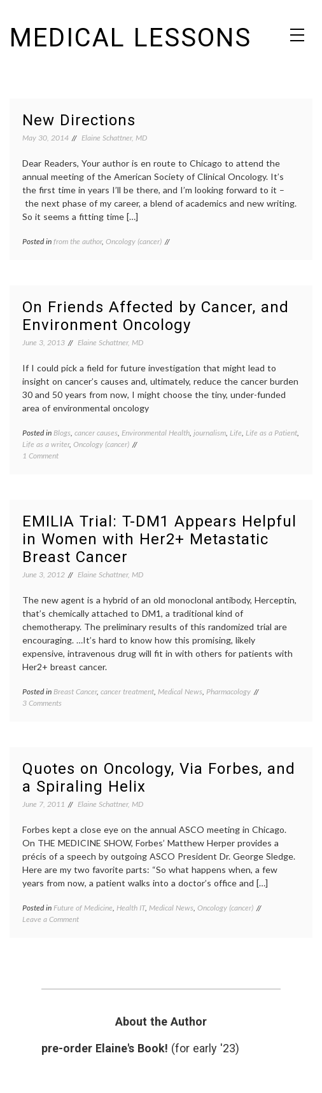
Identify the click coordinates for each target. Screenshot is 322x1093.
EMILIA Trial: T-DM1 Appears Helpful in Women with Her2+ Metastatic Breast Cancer (159, 539)
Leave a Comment (50, 919)
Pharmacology (228, 691)
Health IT (130, 907)
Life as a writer (45, 444)
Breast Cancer (75, 691)
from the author (77, 241)
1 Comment (40, 455)
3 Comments (42, 703)
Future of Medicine (83, 907)
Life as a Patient (271, 432)
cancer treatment (127, 691)
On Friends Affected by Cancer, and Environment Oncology (155, 316)
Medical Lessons (130, 38)
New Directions (79, 120)
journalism (209, 432)
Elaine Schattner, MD (114, 137)
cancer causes (96, 432)
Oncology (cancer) (134, 241)
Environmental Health (156, 432)
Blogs (62, 432)
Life (236, 432)
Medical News (180, 691)
